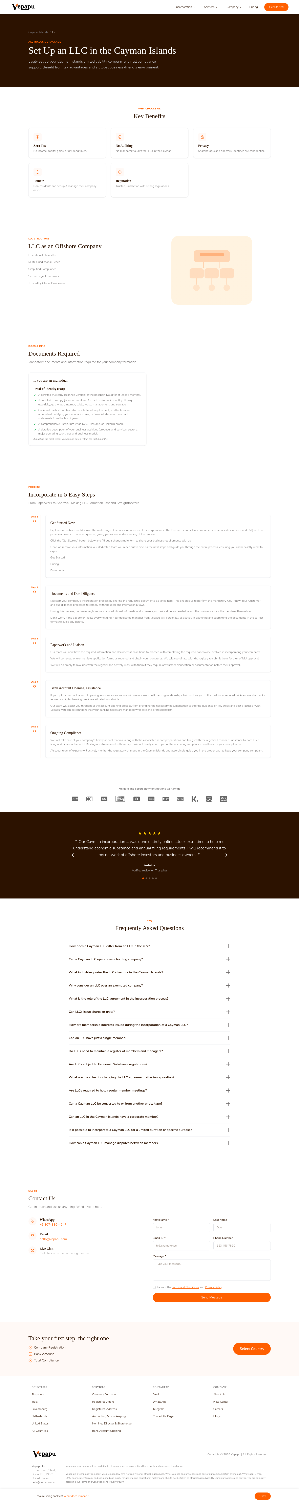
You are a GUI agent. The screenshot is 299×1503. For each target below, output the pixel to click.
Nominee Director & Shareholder (112, 1423)
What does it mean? (75, 1496)
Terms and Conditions (185, 1287)
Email (156, 1394)
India (35, 1402)
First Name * (161, 1220)
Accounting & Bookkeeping (109, 1416)
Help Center (220, 1402)
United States (40, 1423)
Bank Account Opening (106, 1431)
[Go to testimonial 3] (149, 878)
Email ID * (159, 1238)
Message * (159, 1256)
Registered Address (104, 1409)
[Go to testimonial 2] (146, 878)
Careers (218, 1409)
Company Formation (104, 1394)
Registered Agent (103, 1402)
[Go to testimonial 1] (143, 878)
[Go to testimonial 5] (156, 878)
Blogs (217, 1416)
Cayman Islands (38, 32)
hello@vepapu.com (53, 1239)
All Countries (40, 1431)
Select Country (252, 1348)
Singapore (38, 1394)
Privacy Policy (213, 1287)
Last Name (220, 1220)
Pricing (253, 7)
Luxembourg (39, 1409)
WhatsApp (160, 1402)
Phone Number (223, 1238)
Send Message (211, 1297)
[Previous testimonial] (73, 855)
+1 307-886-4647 (53, 1224)
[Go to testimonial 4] (153, 878)
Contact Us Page (163, 1416)
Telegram (159, 1409)
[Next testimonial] (226, 855)
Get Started (276, 7)
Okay (262, 1496)
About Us (219, 1394)
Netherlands (39, 1416)
